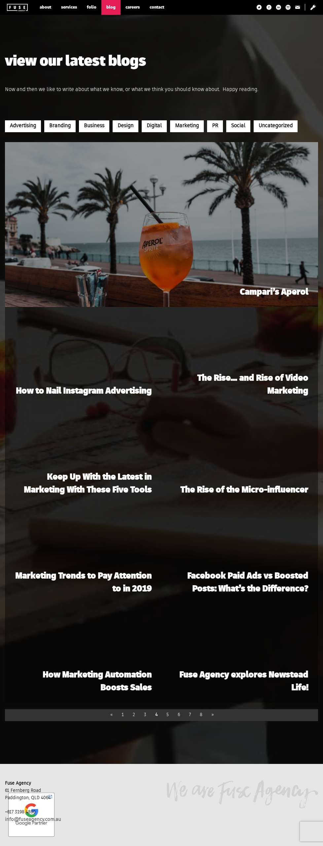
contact (157, 7)
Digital (154, 126)
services (69, 7)
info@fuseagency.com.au (33, 819)
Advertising (23, 126)
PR (215, 126)
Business (94, 126)
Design (125, 126)
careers (133, 7)
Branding (60, 126)
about (45, 7)
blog (111, 7)
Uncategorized (276, 126)
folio (91, 7)
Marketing (187, 126)
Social (238, 126)
